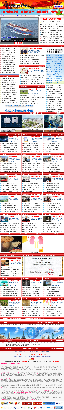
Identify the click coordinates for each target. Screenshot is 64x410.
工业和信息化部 (37, 342)
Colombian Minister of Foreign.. (30, 227)
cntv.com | (26, 345)
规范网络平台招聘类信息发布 (8, 100)
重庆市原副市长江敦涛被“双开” (28, 101)
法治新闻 (4, 154)
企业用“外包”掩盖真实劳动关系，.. (31, 145)
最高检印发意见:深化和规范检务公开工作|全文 (52, 40)
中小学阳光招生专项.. (36, 281)
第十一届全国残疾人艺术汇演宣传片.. (10, 295)
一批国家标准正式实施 (33, 68)
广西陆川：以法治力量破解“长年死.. (31, 203)
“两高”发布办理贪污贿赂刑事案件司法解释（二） (32, 75)
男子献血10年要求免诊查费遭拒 (54, 57)
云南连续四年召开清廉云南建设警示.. (32, 205)
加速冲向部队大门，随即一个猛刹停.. (53, 225)
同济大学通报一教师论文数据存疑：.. (32, 287)
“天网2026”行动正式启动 (7, 96)
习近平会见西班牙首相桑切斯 (28, 57)
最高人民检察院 (27, 342)
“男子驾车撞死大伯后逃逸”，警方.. (9, 165)
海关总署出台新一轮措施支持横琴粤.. (53, 291)
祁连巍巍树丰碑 (56, 136)
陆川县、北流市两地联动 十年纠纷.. (31, 209)
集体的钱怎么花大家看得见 (8, 86)
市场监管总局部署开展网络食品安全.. (11, 269)
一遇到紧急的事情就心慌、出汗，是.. (53, 309)
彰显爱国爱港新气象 (57, 281)
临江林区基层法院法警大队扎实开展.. (53, 183)
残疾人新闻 (4, 278)
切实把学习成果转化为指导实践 (9, 84)
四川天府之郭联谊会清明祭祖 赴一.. (9, 207)
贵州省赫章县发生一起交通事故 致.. (9, 171)
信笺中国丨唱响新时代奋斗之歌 (30, 309)
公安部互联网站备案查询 (32, 344)
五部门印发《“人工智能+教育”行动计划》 (51, 28)
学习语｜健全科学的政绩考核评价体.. (53, 171)
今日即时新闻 (5, 46)
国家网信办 (52, 342)
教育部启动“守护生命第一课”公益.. (31, 293)
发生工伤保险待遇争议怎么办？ (30, 143)
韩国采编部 (36, 324)
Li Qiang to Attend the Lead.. (29, 225)
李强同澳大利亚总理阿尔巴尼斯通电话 (30, 63)
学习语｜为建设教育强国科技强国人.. (53, 169)
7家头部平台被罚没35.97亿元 (8, 58)
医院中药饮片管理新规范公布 (8, 62)
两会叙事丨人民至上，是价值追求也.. (32, 171)
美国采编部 (17, 324)
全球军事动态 (48, 214)
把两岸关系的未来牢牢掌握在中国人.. (53, 287)
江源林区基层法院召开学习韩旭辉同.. (53, 189)
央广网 (20, 344)
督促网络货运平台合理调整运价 (9, 78)
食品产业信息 (5, 258)
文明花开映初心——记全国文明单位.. (32, 307)
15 (37, 38)
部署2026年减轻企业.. (36, 176)
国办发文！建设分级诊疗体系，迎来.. (53, 313)
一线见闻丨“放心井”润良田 (7, 311)
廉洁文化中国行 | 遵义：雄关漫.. (52, 149)
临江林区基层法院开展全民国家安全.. (53, 191)
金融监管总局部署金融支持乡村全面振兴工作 (51, 32)
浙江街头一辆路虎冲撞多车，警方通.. (10, 163)
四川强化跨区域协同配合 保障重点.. (52, 205)
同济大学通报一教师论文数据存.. (9, 72)
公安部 (42, 342)
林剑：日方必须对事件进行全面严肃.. (10, 225)
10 (28, 38)
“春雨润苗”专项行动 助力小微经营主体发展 (51, 38)
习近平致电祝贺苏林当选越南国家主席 (30, 61)
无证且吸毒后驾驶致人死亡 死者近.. (31, 149)
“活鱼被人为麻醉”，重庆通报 (9, 267)
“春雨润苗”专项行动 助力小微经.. (31, 191)
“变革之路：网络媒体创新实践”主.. (9, 151)
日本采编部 (22, 324)
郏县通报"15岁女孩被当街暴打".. (54, 75)
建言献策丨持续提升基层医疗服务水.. (32, 163)
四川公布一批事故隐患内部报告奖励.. (53, 203)
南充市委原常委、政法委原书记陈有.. (53, 209)
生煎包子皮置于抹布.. (15, 260)
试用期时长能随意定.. (36, 136)
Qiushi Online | (8, 345)
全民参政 (25, 154)
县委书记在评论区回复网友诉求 (54, 69)
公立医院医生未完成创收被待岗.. (55, 73)
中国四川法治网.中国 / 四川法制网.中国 (53, 194)
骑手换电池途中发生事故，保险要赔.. (32, 151)
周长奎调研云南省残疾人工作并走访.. (10, 289)
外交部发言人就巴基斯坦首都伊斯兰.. (10, 231)
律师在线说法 (26, 134)
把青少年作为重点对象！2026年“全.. (31, 289)
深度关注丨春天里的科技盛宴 (14, 40)
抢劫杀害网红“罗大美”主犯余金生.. (9, 185)
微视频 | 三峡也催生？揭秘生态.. (52, 147)
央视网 (17, 344)
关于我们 (16, 351)
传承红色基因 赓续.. (56, 156)
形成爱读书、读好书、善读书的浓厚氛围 (50, 22)
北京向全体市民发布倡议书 (29, 211)
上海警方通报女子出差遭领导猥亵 (9, 169)
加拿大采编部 (57, 324)
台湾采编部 (12, 324)
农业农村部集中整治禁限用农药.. (9, 68)
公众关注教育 (26, 278)
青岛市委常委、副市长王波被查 (9, 52)
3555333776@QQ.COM (10, 15)
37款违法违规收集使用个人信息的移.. (10, 147)
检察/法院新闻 (48, 174)
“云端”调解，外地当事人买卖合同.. (52, 187)
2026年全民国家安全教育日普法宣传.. (10, 205)
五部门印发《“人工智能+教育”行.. (31, 291)
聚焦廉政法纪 (24, 86)
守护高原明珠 (12, 196)
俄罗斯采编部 (51, 324)
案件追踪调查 (5, 174)
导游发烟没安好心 (13, 176)
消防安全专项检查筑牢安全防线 (9, 48)
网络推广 (61, 46)
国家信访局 (8, 344)
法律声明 (24, 351)
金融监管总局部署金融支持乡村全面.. (10, 309)
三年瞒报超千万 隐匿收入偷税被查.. (9, 191)
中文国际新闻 (5, 214)
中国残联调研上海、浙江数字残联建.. (10, 293)
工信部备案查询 (25, 344)
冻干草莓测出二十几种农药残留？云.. (11, 271)
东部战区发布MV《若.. (57, 216)
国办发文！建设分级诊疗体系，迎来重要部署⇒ (52, 30)
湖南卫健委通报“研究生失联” (54, 67)
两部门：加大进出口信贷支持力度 (31, 187)
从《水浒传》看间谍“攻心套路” (51, 145)
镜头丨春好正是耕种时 (6, 315)
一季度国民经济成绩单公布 (8, 70)
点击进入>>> (25, 15)
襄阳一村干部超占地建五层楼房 (54, 59)
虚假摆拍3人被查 (13, 156)
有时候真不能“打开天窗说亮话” (51, 229)
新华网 (14, 344)
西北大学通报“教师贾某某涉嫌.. (54, 61)
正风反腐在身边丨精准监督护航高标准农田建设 (52, 36)
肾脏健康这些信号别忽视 (7, 60)
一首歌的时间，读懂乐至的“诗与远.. (52, 143)
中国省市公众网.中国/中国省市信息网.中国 (32, 194)
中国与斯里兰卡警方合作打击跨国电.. (10, 223)
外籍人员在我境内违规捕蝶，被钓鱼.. (10, 183)
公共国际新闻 (26, 214)
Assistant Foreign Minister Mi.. (29, 229)
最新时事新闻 (5, 76)
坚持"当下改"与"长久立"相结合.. (9, 94)
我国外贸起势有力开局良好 (29, 189)
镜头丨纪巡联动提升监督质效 (8, 90)
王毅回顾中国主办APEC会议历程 (9, 229)
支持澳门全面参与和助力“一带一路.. (52, 295)
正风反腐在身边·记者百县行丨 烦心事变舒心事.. (30, 40)
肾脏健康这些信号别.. (57, 300)
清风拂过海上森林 (32, 89)
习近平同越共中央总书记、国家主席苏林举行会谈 (32, 55)
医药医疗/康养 (48, 298)
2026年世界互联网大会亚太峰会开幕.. (10, 143)
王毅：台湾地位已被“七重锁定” (51, 293)
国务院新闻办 (56, 342)
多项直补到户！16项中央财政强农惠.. (10, 313)
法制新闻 (23, 66)
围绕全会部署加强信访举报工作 (9, 102)
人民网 (11, 344)
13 (33, 38)
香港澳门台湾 (48, 278)
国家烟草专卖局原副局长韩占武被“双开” (30, 99)
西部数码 (39, 344)
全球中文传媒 (11, 4)
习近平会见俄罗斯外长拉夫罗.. (35, 48)
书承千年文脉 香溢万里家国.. (8, 50)
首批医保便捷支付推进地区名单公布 (53, 315)
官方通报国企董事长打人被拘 (54, 82)
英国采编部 (27, 324)
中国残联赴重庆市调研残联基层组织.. (10, 291)
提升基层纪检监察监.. (57, 196)
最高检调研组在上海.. (57, 176)
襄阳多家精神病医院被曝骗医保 (54, 78)
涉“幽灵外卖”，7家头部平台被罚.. (31, 183)
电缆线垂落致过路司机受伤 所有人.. (31, 147)
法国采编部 (41, 324)
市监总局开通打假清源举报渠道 (54, 55)
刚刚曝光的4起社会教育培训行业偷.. (10, 189)
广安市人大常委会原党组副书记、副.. (53, 207)
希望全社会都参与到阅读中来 (8, 66)
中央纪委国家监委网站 (14, 342)
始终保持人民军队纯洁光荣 (50, 167)
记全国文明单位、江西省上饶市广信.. (32, 315)
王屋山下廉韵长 (34, 300)
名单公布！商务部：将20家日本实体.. (10, 227)
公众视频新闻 (48, 134)
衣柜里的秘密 (4, 40)
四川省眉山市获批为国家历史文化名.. (53, 211)
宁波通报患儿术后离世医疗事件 (54, 76)
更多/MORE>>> (41, 46)
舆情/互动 (49, 46)
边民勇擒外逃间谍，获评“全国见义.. (52, 223)
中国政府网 (32, 342)
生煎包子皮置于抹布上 (7, 54)
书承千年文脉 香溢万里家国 (52, 19)
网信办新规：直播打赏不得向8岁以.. (10, 145)
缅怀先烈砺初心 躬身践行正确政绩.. (9, 209)
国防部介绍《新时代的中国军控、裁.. (53, 231)
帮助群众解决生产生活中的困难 (9, 92)
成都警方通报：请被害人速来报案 (9, 167)
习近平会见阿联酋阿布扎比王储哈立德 (30, 59)
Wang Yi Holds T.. (35, 216)
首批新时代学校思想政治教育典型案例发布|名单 (52, 42)
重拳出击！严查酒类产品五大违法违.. (11, 273)
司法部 (48, 342)
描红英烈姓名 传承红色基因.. (8, 203)
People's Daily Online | (16, 345)
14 (35, 38)
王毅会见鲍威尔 (13, 216)
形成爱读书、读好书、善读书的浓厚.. (53, 165)
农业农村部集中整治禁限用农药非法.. (10, 307)
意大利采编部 (46, 324)
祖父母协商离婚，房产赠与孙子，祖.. (10, 211)
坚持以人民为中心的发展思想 (8, 88)
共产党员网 (8, 342)
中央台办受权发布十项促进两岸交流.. (53, 289)
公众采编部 (20, 351)
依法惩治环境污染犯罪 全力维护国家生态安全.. (32, 79)
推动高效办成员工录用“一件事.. (9, 98)
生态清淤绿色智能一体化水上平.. (9, 80)
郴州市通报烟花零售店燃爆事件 (54, 63)
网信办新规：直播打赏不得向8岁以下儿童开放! (52, 26)
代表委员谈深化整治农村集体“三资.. (31, 169)
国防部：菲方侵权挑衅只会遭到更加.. (53, 227)
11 (29, 38)
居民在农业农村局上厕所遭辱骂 (54, 71)
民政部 (45, 342)
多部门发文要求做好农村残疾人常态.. (10, 287)
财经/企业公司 (26, 174)
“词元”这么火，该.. (13, 136)
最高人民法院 (21, 342)
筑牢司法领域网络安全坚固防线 (9, 64)
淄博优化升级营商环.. (36, 196)
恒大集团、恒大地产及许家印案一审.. (10, 187)
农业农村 (4, 298)
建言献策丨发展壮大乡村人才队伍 (31, 165)
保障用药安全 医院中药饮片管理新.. (52, 307)
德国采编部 (31, 324)
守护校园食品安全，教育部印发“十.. (31, 295)
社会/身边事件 (5, 194)
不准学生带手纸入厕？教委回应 (54, 65)
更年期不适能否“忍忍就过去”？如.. (52, 311)
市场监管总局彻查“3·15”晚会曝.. (9, 275)
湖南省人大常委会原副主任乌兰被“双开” (30, 103)
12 (31, 38)
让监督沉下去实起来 (35, 156)
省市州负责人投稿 (14, 46)
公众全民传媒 (5, 134)
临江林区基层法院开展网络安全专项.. (53, 185)
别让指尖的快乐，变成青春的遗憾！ (10, 149)
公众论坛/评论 (48, 154)
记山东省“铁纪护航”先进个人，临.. (31, 313)
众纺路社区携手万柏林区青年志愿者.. (32, 207)
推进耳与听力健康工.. (14, 281)
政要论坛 (23, 46)
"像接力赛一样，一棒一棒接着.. (9, 82)
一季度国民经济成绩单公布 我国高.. (31, 185)
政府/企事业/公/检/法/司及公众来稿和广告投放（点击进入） (49, 322)
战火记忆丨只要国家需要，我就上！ (31, 311)
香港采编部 (8, 324)
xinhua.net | (22, 345)
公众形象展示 (26, 298)
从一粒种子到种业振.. (14, 300)
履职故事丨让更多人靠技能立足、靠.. (32, 167)
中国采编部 (3, 324)
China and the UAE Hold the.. (29, 223)
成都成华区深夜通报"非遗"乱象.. (54, 80)
